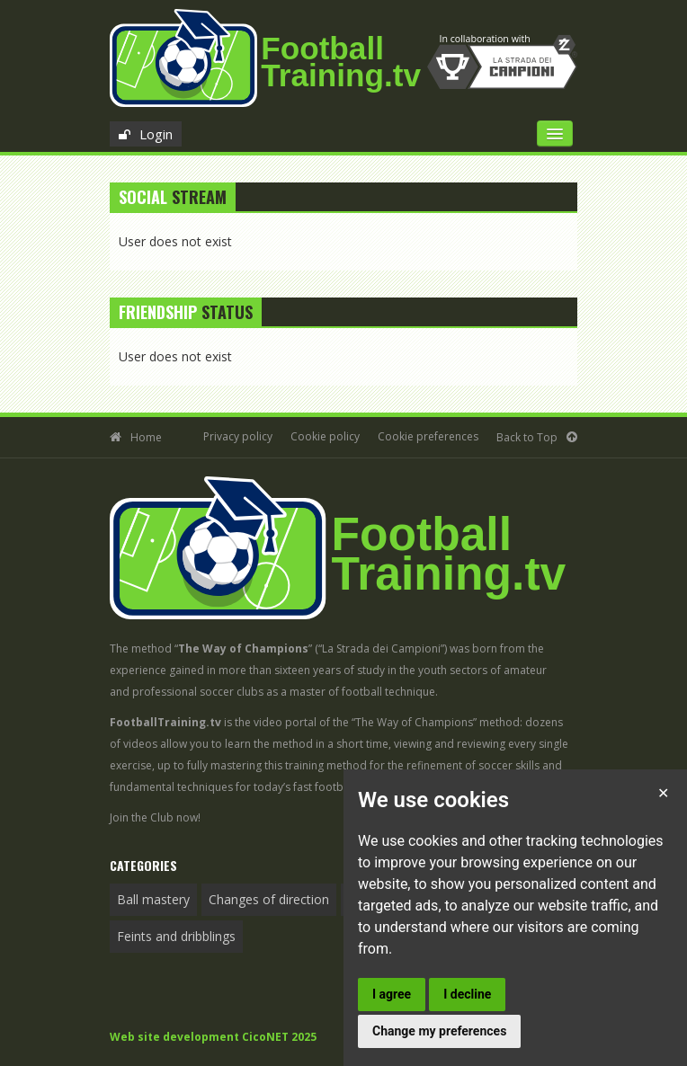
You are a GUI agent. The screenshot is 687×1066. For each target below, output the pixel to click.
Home (146, 437)
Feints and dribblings (176, 936)
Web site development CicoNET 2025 (213, 1036)
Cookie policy (325, 436)
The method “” (211, 648)
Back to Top (527, 437)
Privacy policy (237, 436)
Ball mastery (153, 899)
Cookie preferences (428, 436)
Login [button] (156, 134)
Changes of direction (269, 899)
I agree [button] (391, 994)
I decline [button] (467, 994)
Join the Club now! (155, 817)
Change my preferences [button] (439, 1031)
